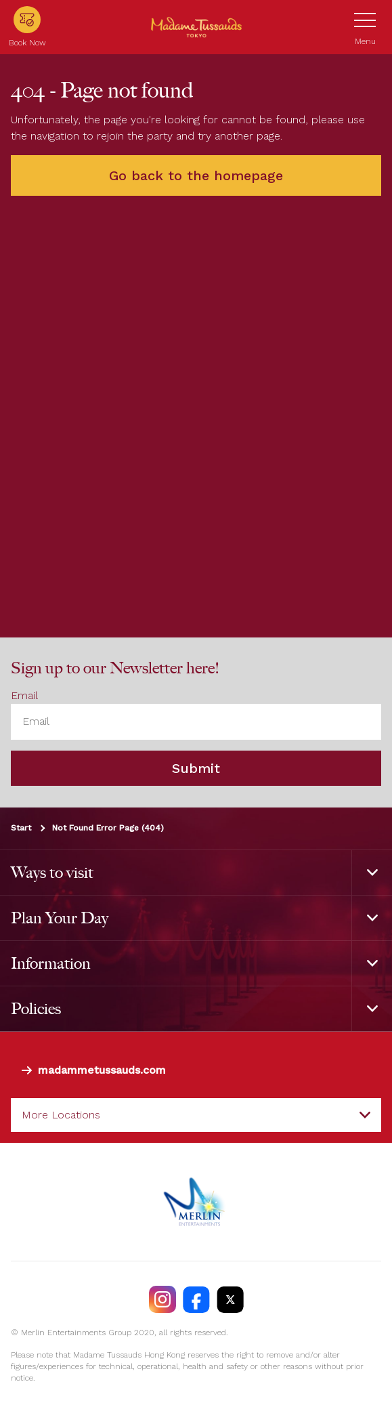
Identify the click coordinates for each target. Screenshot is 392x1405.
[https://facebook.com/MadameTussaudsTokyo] (196, 1299)
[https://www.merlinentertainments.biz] (196, 1202)
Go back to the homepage (196, 175)
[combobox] (196, 1115)
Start (21, 828)
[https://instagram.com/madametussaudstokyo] (162, 1299)
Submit (196, 768)
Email (24, 695)
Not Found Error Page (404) (108, 828)
